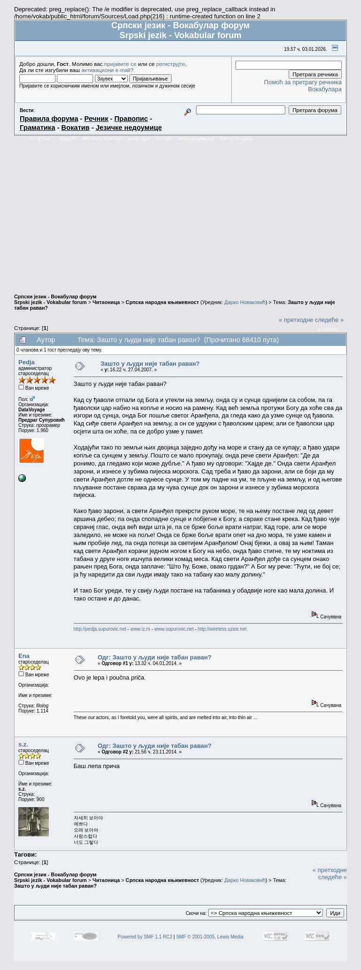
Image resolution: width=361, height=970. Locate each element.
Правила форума (49, 118)
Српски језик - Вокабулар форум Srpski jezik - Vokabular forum (55, 299)
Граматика (37, 127)
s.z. (23, 744)
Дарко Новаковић (244, 302)
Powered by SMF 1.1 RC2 (145, 936)
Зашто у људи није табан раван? (150, 363)
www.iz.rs (140, 629)
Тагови (164, 138)
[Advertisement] (180, 215)
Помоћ (67, 138)
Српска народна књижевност (162, 302)
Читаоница (106, 302)
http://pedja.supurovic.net (100, 629)
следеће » (329, 319)
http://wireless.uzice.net (222, 629)
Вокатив (75, 127)
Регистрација (236, 138)
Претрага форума (101, 138)
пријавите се (120, 64)
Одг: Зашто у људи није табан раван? (155, 657)
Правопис (131, 118)
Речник (96, 118)
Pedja (26, 362)
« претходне (296, 319)
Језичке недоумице (129, 127)
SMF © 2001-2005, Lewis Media (209, 936)
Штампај (327, 329)
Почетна (39, 138)
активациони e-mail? (107, 70)
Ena (24, 655)
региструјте (170, 64)
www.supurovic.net (173, 629)
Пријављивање (196, 138)
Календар (139, 138)
